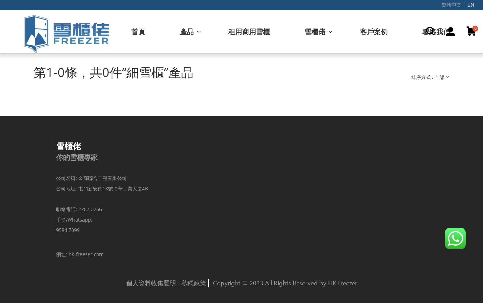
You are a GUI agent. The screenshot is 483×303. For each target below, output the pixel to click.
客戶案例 (374, 31)
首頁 (138, 31)
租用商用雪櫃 (249, 31)
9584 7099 (68, 230)
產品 (187, 31)
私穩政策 (193, 283)
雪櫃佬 (315, 31)
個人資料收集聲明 (151, 283)
